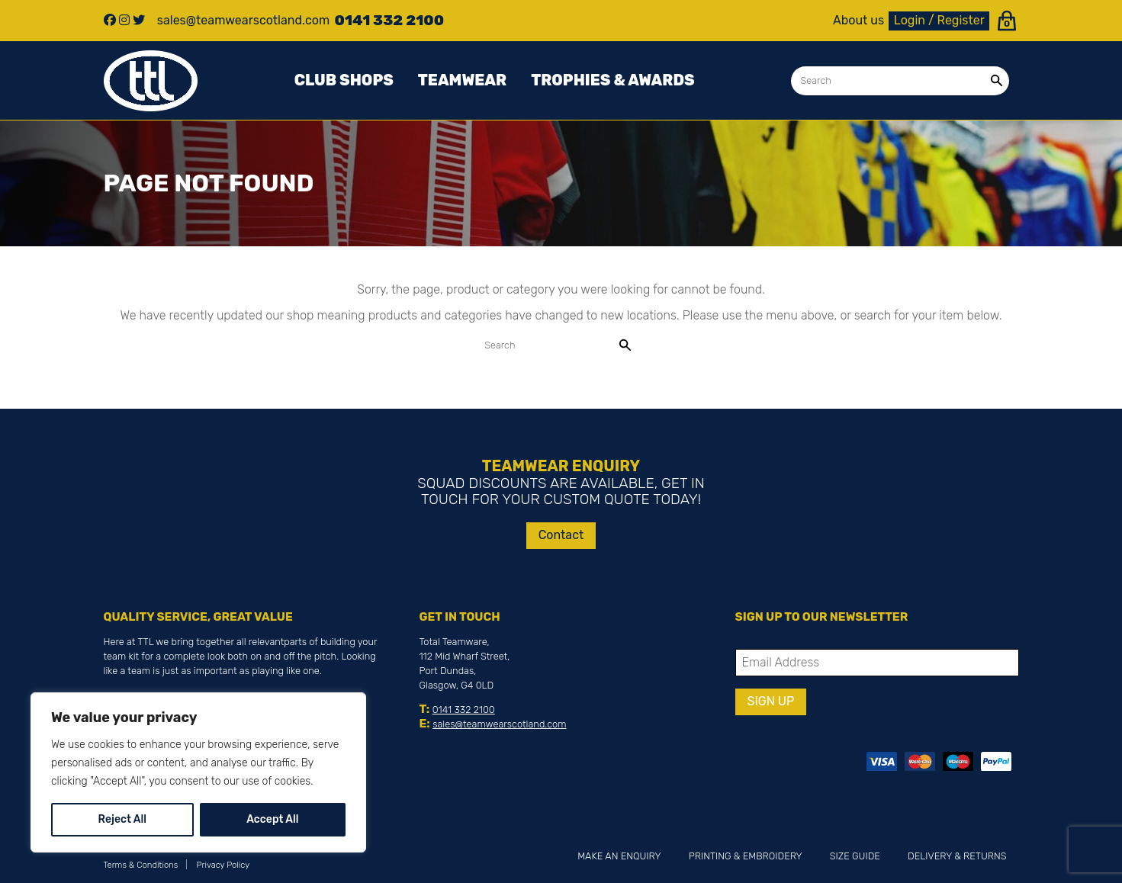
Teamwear (462, 80)
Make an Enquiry (619, 856)
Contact (561, 535)
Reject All (122, 819)
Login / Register (939, 20)
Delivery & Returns (957, 856)
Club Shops (344, 80)
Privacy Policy (223, 865)
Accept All (272, 819)
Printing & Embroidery (745, 856)
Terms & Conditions (141, 865)
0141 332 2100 (463, 709)
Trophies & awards (612, 80)
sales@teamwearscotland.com (499, 724)
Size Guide (855, 856)
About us (858, 20)
